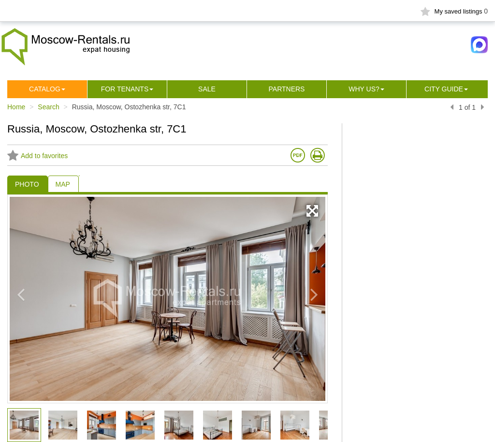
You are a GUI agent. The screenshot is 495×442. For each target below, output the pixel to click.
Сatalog (44, 89)
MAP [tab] (63, 184)
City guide (443, 89)
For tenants (125, 89)
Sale (207, 89)
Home (16, 107)
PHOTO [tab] (27, 184)
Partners (287, 89)
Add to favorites (37, 156)
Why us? (364, 89)
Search (48, 107)
